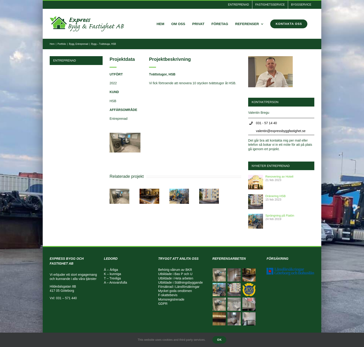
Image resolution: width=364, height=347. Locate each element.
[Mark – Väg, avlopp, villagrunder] (179, 190)
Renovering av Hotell (279, 176)
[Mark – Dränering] (209, 190)
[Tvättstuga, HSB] (119, 190)
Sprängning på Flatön (279, 215)
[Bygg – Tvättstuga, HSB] (149, 190)
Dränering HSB (275, 196)
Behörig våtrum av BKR (175, 270)
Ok (219, 339)
